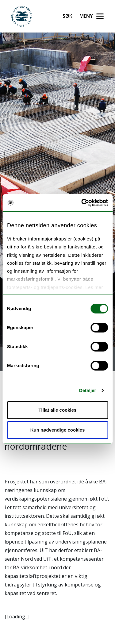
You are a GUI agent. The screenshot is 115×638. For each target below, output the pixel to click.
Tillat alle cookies (58, 410)
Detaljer (87, 390)
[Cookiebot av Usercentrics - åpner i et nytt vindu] (82, 203)
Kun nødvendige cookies (57, 429)
